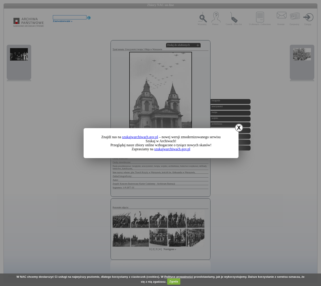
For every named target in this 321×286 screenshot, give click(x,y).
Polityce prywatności (178, 276)
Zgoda (173, 281)
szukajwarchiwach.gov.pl (140, 137)
